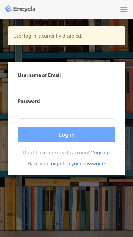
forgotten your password (76, 163)
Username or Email (39, 75)
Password (29, 101)
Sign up (101, 152)
